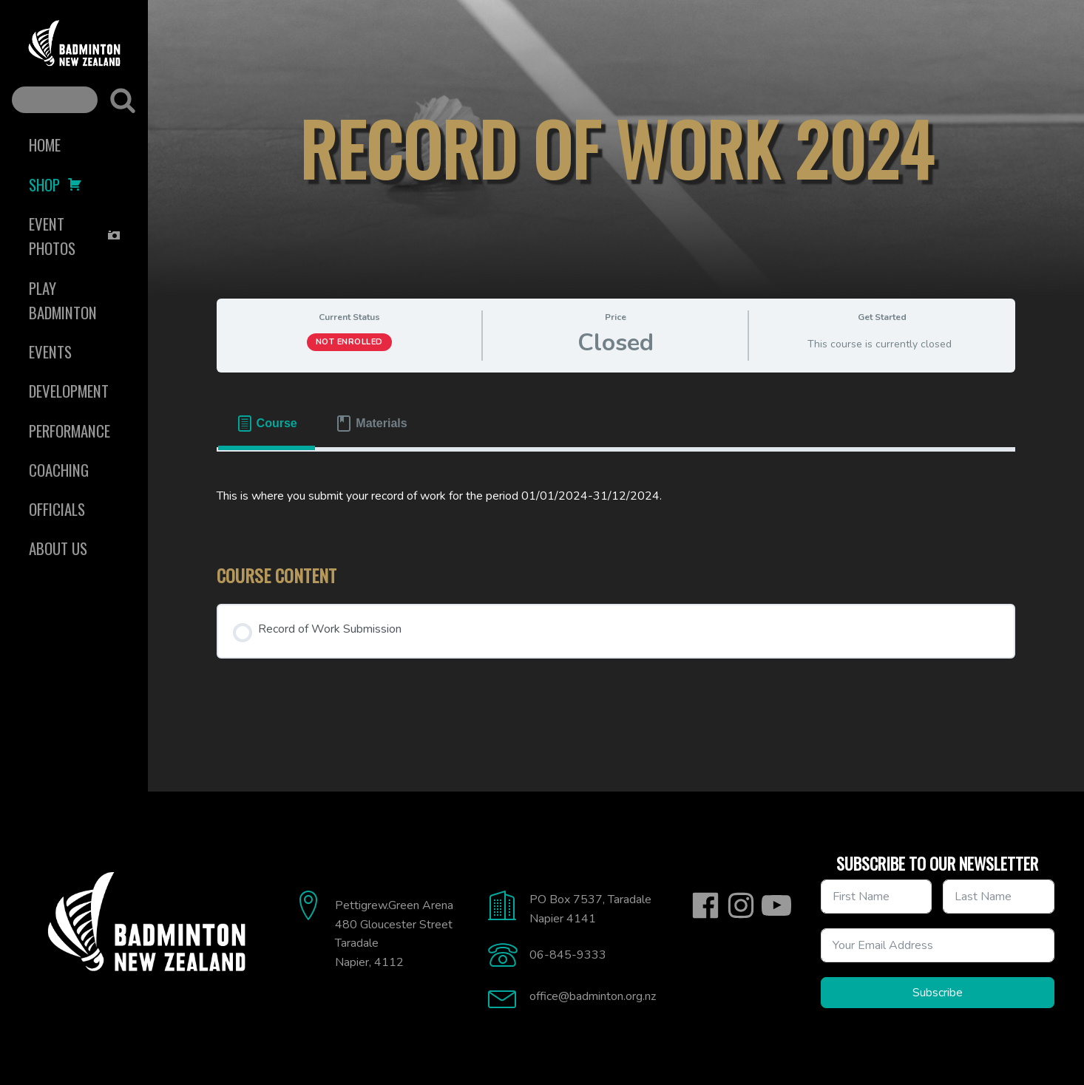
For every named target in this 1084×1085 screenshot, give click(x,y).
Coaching (59, 469)
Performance (69, 430)
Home (45, 144)
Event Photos (75, 235)
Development (69, 390)
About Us (58, 548)
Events (50, 351)
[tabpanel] (616, 497)
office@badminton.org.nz (592, 996)
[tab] (266, 423)
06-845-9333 (567, 955)
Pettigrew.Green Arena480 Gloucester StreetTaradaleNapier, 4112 (394, 933)
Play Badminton (63, 300)
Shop (55, 184)
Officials (57, 508)
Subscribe (937, 992)
